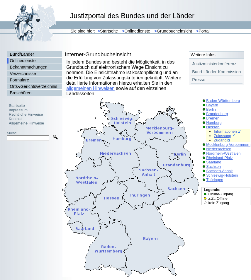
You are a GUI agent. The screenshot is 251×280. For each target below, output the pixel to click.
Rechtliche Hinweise (26, 114)
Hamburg (214, 122)
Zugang (220, 140)
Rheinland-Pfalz (219, 158)
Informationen (225, 131)
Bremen (212, 118)
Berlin (211, 109)
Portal (203, 31)
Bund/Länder (22, 54)
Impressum (18, 110)
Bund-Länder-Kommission (216, 71)
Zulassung (222, 136)
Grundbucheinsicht (173, 31)
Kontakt (15, 119)
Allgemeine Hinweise (26, 123)
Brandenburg (217, 114)
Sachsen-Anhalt (219, 171)
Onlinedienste (136, 31)
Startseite (108, 31)
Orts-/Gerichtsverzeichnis (33, 86)
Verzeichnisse (23, 73)
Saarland (213, 162)
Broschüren (21, 93)
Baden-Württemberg (223, 100)
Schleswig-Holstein (222, 175)
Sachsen (213, 166)
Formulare (19, 80)
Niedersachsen (218, 149)
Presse (198, 79)
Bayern (212, 105)
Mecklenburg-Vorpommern (228, 144)
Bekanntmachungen (29, 67)
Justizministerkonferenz (214, 64)
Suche (12, 133)
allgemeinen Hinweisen (90, 88)
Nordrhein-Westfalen (223, 153)
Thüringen (214, 179)
